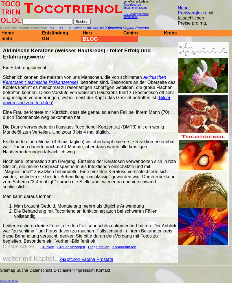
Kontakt (103, 270)
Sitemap (7, 270)
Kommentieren (124, 247)
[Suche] (47, 22)
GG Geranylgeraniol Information (135, 15)
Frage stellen (98, 247)
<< (52, 28)
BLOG (90, 39)
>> (61, 28)
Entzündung (55, 33)
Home (7, 33)
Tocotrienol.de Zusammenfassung (135, 6)
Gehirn (130, 33)
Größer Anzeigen (71, 247)
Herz (88, 33)
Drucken (47, 247)
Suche (22, 270)
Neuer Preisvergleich (192, 10)
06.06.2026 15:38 (8, 281)
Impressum (84, 270)
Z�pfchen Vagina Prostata (86, 259)
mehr (6, 38)
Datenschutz (40, 270)
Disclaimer (63, 270)
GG (45, 38)
